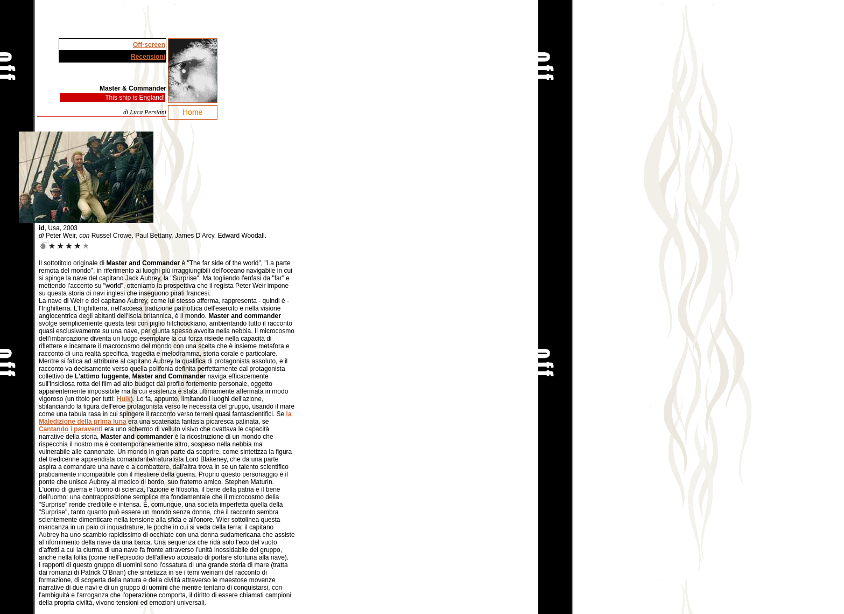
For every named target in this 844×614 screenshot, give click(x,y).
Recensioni (148, 56)
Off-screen (149, 45)
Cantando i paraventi (71, 429)
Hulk (124, 399)
